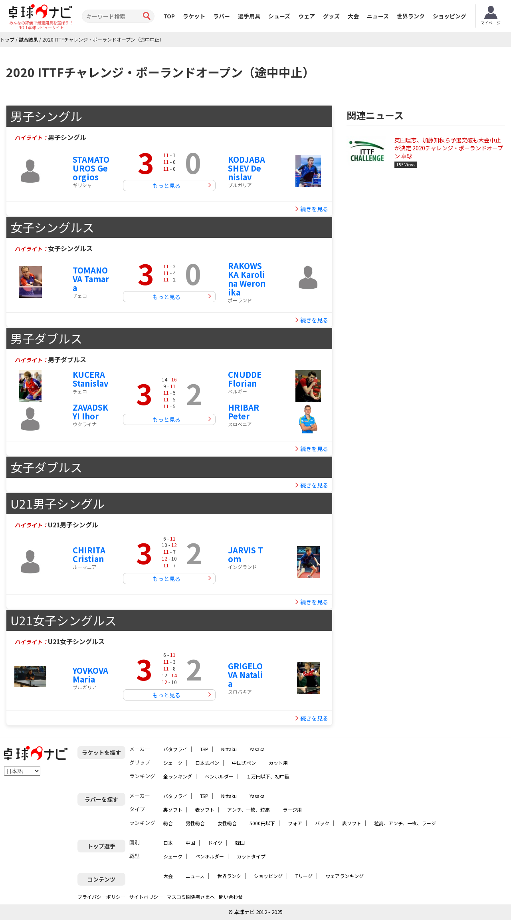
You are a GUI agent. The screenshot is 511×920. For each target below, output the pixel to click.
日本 (168, 842)
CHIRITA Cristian (89, 554)
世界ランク (411, 16)
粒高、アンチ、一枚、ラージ (405, 823)
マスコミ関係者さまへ (191, 896)
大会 (353, 16)
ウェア (306, 16)
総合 (168, 823)
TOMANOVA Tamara (91, 278)
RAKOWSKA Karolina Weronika (246, 279)
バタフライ (175, 749)
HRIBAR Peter (243, 411)
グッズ (331, 16)
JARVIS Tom (245, 554)
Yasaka (257, 749)
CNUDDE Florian (244, 379)
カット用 (278, 762)
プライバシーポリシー (101, 896)
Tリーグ (304, 875)
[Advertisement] (426, 238)
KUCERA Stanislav (91, 379)
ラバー (221, 16)
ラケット (194, 16)
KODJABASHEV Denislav (246, 168)
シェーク (172, 762)
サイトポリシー (146, 896)
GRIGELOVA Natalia (245, 674)
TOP (169, 16)
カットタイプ (251, 856)
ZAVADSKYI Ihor (90, 411)
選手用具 (249, 16)
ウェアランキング (344, 875)
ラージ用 (292, 809)
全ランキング (177, 776)
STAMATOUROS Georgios (91, 168)
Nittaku (229, 749)
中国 (190, 842)
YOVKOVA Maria (90, 675)
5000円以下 (262, 823)
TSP (204, 749)
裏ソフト (172, 809)
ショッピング (449, 16)
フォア (295, 823)
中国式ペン (244, 762)
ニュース (378, 16)
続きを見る (314, 208)
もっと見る (166, 186)
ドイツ (215, 842)
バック (322, 823)
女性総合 (227, 823)
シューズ (279, 16)
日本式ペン (207, 762)
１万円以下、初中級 (267, 776)
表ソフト (204, 809)
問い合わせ (231, 896)
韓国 (240, 842)
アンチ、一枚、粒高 (248, 809)
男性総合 (195, 823)
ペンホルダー (219, 776)
